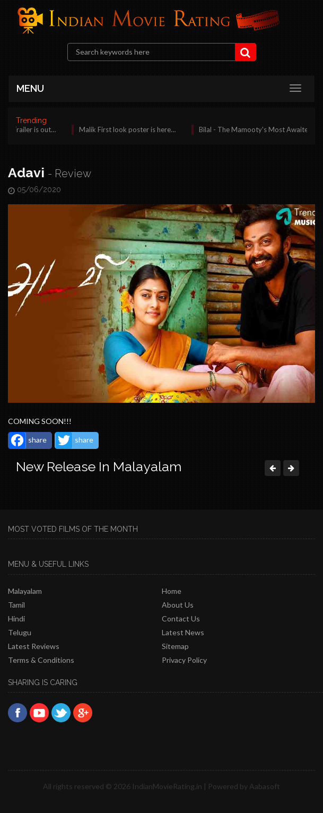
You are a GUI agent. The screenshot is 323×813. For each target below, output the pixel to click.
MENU (30, 88)
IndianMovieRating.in (167, 786)
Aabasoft (264, 786)
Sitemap (175, 646)
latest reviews (33, 646)
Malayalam (25, 590)
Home (171, 590)
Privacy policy (184, 659)
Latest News (183, 632)
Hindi (16, 618)
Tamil (16, 604)
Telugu (19, 632)
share (28, 440)
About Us (178, 604)
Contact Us (181, 618)
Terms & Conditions (41, 659)
